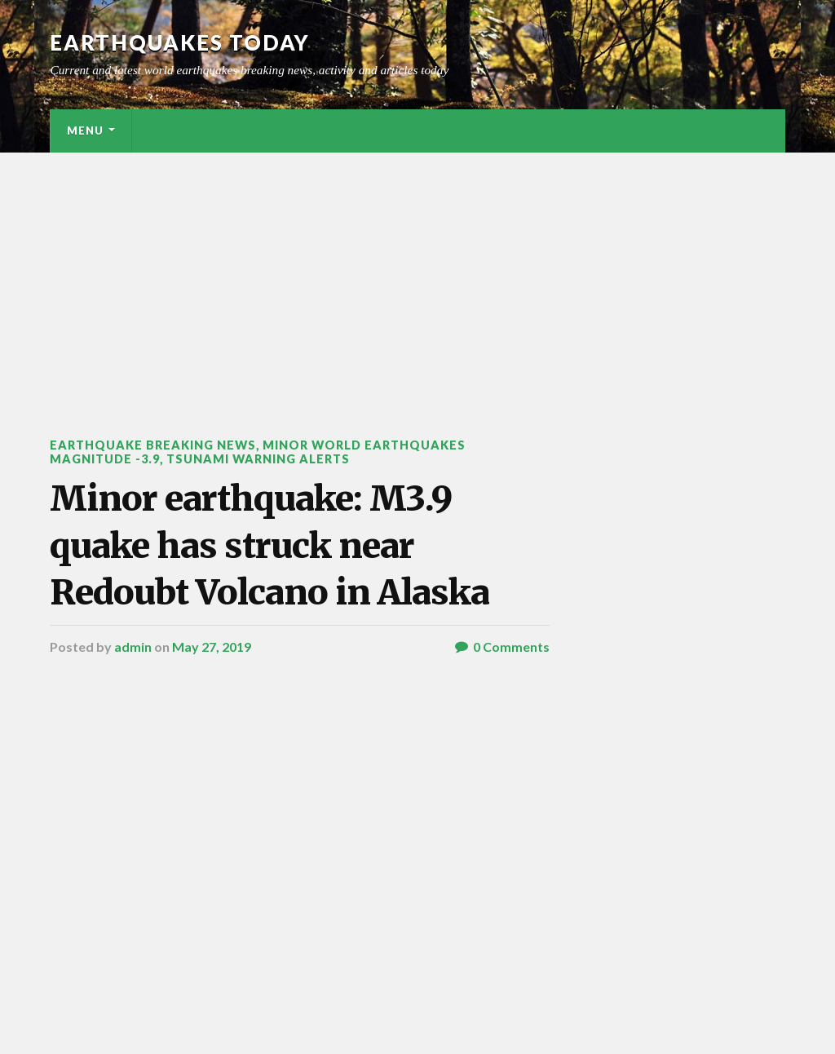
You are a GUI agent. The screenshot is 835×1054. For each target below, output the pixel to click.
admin (133, 646)
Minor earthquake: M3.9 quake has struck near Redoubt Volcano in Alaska (269, 545)
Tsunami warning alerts (258, 459)
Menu (85, 130)
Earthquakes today (180, 42)
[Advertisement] (417, 275)
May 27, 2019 (211, 646)
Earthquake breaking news (153, 445)
